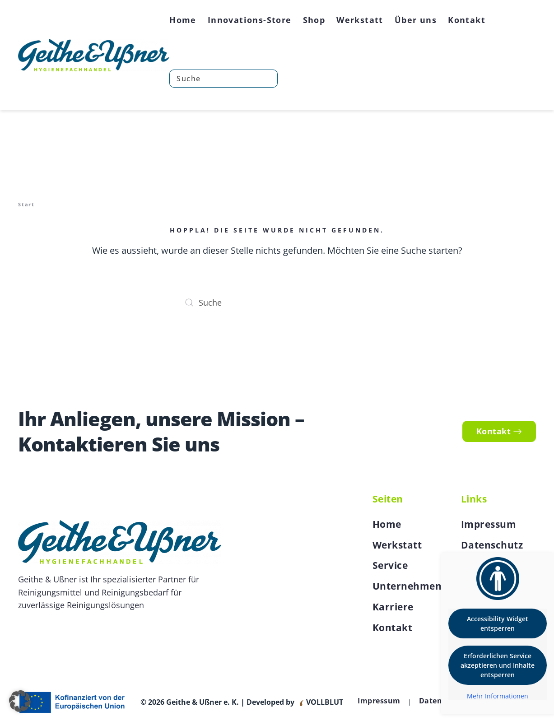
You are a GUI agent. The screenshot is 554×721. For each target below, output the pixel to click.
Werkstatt (397, 545)
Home (182, 19)
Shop (314, 19)
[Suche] (223, 79)
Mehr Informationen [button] (497, 696)
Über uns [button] (416, 19)
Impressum (489, 524)
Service (390, 565)
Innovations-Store (250, 19)
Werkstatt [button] (359, 19)
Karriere (393, 606)
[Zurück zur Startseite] (93, 55)
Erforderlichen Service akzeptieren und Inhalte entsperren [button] (498, 665)
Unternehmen (407, 586)
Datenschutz (492, 545)
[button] (20, 701)
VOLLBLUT (323, 702)
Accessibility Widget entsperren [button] (497, 623)
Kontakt (466, 19)
